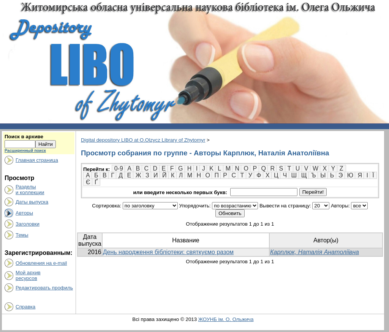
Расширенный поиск (25, 150)
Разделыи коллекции (30, 189)
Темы (22, 235)
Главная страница (37, 160)
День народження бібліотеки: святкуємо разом (168, 252)
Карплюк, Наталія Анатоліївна (314, 252)
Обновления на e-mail (41, 263)
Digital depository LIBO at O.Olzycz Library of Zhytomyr (143, 140)
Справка (25, 307)
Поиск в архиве (24, 136)
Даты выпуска (32, 202)
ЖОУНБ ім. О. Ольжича (226, 319)
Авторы (24, 213)
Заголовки (28, 224)
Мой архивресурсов (28, 275)
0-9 (118, 168)
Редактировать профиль (44, 288)
